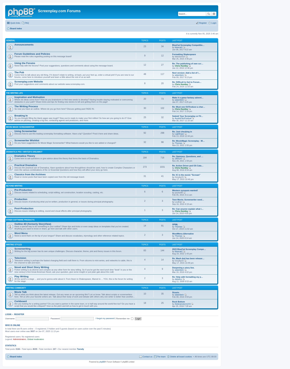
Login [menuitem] (213, 23)
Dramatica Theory (24, 156)
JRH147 (178, 159)
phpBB (102, 362)
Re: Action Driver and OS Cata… (187, 166)
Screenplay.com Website (28, 81)
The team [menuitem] (161, 357)
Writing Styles (14, 245)
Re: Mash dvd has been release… (188, 258)
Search (208, 14)
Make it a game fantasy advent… (187, 98)
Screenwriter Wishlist (26, 140)
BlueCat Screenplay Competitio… (188, 45)
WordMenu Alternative (183, 234)
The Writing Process (26, 106)
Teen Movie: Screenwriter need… (188, 200)
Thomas (178, 143)
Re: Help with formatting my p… (187, 277)
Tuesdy (80, 349)
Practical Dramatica (25, 165)
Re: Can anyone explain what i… (187, 209)
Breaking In (21, 115)
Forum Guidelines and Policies (32, 54)
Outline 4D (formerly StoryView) (32, 224)
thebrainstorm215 (183, 304)
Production (20, 199)
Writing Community (16, 288)
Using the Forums (24, 63)
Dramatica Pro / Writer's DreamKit (24, 152)
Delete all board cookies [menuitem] (181, 357)
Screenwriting (22, 248)
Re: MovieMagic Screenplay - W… (188, 141)
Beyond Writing (14, 186)
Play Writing (21, 276)
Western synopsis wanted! (185, 190)
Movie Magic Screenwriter (20, 127)
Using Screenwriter (25, 131)
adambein (179, 75)
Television (20, 258)
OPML (175, 224)
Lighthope (179, 134)
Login (8, 314)
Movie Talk (20, 292)
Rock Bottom (178, 302)
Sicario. (176, 292)
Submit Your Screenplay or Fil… (187, 116)
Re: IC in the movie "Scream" (186, 175)
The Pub (19, 72)
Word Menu (21, 233)
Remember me (124, 318)
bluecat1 (179, 47)
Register (19, 314)
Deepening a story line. (183, 268)
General (10, 41)
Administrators (19, 339)
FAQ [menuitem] (27, 23)
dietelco (178, 279)
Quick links (15, 23)
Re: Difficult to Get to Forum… (186, 82)
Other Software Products (20, 220)
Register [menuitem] (203, 23)
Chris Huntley (181, 66)
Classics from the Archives (30, 174)
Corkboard (20, 301)
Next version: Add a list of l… (186, 73)
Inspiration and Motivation (29, 97)
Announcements (23, 44)
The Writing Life (14, 93)
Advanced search (213, 14)
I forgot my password (105, 318)
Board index (16, 357)
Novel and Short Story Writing (31, 267)
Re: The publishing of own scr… (187, 63)
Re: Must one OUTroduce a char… (188, 107)
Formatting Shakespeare (184, 54)
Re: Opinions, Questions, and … (187, 156)
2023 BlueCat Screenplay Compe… (189, 249)
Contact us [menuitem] (147, 357)
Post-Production (23, 208)
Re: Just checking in (182, 132)
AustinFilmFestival (183, 118)
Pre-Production (23, 190)
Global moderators (35, 339)
